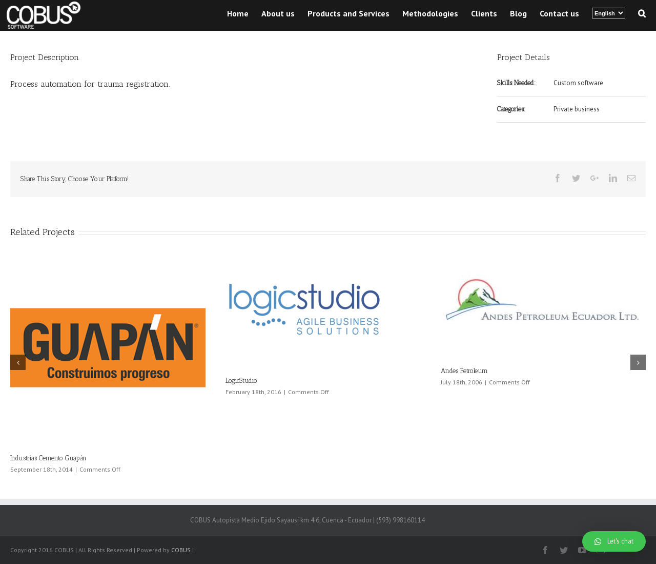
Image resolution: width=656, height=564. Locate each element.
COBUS (181, 550)
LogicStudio (241, 380)
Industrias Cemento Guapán (48, 458)
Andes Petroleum (464, 371)
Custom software (578, 83)
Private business (577, 109)
